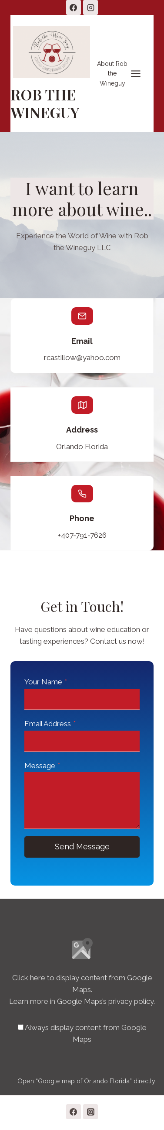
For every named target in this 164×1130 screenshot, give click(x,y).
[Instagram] (90, 7)
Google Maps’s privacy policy (105, 1001)
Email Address (50, 723)
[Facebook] (73, 7)
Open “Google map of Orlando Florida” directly (86, 1081)
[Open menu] (123, 73)
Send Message (82, 846)
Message (42, 765)
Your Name (45, 681)
